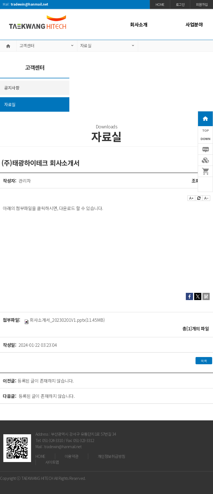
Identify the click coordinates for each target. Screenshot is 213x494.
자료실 (86, 45)
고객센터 (26, 45)
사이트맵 (52, 462)
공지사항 (11, 88)
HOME (40, 456)
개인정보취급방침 (111, 456)
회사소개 (138, 24)
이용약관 (71, 456)
